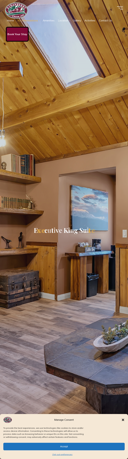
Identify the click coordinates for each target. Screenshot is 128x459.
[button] (123, 420)
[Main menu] (120, 8)
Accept (64, 446)
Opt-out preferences (62, 454)
